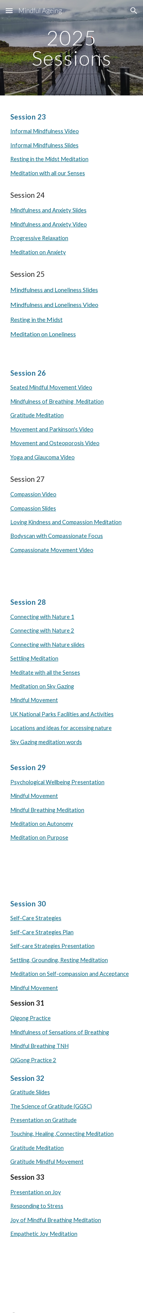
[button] (9, 10)
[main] (71, 47)
